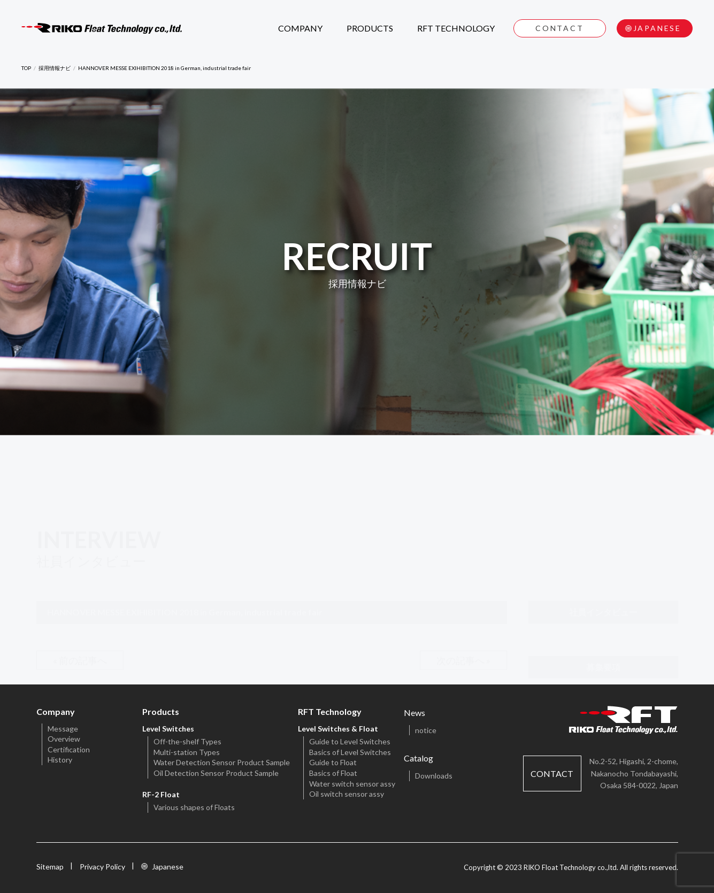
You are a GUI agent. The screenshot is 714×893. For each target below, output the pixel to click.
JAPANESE (657, 28)
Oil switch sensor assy (346, 793)
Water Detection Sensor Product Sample (221, 762)
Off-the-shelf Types (187, 741)
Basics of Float (333, 772)
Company (55, 711)
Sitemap (50, 866)
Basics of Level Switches (350, 752)
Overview (64, 738)
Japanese (167, 866)
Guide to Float (333, 762)
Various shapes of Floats (194, 807)
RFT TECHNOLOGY (456, 28)
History (60, 759)
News (414, 712)
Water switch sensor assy (352, 783)
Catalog (418, 758)
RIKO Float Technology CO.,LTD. (101, 28)
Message (63, 728)
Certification (69, 749)
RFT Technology (330, 711)
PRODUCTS (370, 28)
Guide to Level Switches (349, 741)
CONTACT (559, 28)
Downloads (433, 775)
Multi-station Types (186, 752)
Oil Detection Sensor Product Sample (216, 772)
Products (160, 711)
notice (425, 730)
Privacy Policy (102, 866)
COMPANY (300, 28)
